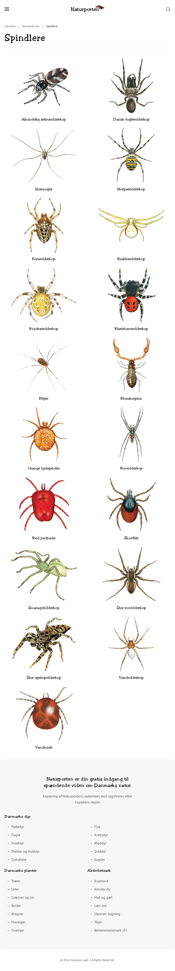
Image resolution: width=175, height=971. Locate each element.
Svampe (17, 930)
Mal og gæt (103, 897)
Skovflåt (131, 538)
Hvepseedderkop (131, 189)
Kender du (102, 889)
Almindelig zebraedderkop (44, 119)
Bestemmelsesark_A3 (110, 930)
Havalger (18, 922)
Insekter (17, 843)
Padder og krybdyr (25, 851)
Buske (16, 905)
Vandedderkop (131, 677)
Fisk (97, 826)
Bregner (17, 913)
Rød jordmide (43, 538)
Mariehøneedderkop (131, 328)
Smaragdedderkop (43, 607)
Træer (15, 881)
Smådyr (100, 851)
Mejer (43, 398)
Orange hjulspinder (44, 468)
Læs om (100, 905)
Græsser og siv (22, 897)
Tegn (98, 922)
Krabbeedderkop (131, 259)
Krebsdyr (101, 835)
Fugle (15, 835)
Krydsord (101, 881)
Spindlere (18, 859)
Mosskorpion (131, 398)
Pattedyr (17, 826)
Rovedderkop (131, 468)
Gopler (99, 859)
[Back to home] (87, 9)
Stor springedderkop (44, 677)
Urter (15, 889)
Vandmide (43, 747)
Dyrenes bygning (107, 913)
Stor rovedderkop (131, 607)
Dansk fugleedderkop (131, 119)
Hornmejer (43, 189)
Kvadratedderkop (43, 328)
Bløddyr (100, 843)
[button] (7, 9)
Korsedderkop (43, 259)
